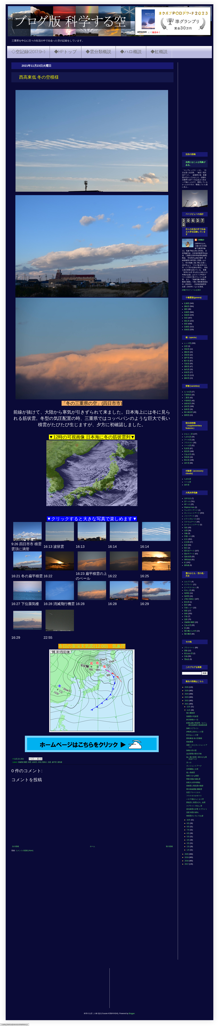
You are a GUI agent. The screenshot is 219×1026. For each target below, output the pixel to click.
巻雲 (186, 318)
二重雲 (186, 398)
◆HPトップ (65, 52)
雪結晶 (186, 659)
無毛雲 (186, 369)
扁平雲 (54, 762)
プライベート (189, 648)
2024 (187, 694)
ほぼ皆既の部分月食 (194, 754)
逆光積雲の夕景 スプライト (196, 809)
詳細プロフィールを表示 (191, 290)
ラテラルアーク (190, 522)
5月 (188, 837)
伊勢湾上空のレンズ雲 (194, 732)
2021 (187, 704)
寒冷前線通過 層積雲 (194, 789)
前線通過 (189, 742)
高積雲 (186, 330)
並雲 (186, 346)
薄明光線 (187, 560)
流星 (49, 762)
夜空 (186, 605)
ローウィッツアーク (192, 525)
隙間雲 (186, 415)
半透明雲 (187, 401)
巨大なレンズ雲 (192, 735)
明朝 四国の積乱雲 (193, 779)
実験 (186, 651)
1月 (188, 850)
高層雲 (186, 327)
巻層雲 (186, 312)
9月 (188, 823)
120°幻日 (187, 498)
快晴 (186, 614)
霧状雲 (186, 378)
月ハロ (188, 763)
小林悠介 (201, 240)
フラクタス (188, 443)
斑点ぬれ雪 (188, 653)
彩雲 (186, 545)
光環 (186, 531)
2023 (187, 697)
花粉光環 (187, 557)
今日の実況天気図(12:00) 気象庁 (91, 646)
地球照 (186, 596)
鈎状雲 (186, 372)
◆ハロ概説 (131, 52)
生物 (186, 656)
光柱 (186, 528)
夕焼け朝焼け (42, 762)
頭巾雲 (186, 463)
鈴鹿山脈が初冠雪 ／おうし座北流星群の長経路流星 (196, 724)
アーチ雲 (187, 440)
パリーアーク (189, 516)
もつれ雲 (187, 392)
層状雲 (186, 352)
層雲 (186, 309)
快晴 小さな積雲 (192, 776)
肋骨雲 (186, 409)
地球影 (186, 593)
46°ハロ (187, 504)
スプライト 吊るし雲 (194, 806)
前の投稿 (169, 846)
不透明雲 (187, 395)
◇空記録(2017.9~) (28, 52)
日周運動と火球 (192, 769)
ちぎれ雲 (187, 437)
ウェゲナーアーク (191, 510)
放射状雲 (187, 403)
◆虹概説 (159, 52)
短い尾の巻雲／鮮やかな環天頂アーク (196, 758)
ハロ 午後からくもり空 (195, 799)
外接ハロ (187, 536)
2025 (187, 691)
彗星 (186, 611)
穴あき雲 (187, 454)
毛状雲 (186, 364)
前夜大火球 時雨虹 (193, 782)
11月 (189, 710)
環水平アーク (189, 554)
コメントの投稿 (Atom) (24, 851)
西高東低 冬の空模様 (194, 738)
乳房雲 (186, 448)
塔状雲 (186, 349)
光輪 (186, 533)
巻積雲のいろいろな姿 (194, 816)
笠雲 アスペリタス (193, 792)
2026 (187, 687)
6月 (188, 833)
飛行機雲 (187, 634)
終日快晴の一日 (192, 720)
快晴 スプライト (192, 728)
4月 (188, 840)
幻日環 (186, 542)
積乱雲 (186, 321)
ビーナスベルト (190, 587)
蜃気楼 (59, 762)
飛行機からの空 (190, 631)
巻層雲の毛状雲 (192, 716)
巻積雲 (186, 315)
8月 (188, 827)
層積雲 (186, 306)
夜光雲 (186, 602)
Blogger (132, 1013)
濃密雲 (186, 366)
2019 (187, 857)
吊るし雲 (187, 590)
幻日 (186, 539)
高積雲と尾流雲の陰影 (194, 786)
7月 (188, 830)
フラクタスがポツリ (194, 796)
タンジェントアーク (192, 513)
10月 (189, 820)
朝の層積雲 (190, 713)
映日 (186, 548)
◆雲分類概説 (98, 52)
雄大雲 (186, 375)
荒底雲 (186, 457)
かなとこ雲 (188, 434)
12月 (189, 707)
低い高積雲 (190, 772)
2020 (187, 854)
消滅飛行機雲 (22, 762)
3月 (188, 843)
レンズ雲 (187, 343)
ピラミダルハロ (190, 519)
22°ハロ (187, 501)
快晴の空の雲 (191, 750)
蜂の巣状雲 (188, 412)
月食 (186, 616)
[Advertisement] (195, 105)
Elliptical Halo (189, 507)
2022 (187, 701)
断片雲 (186, 361)
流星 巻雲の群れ (192, 812)
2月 (188, 847)
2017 (187, 864)
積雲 (29, 762)
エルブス (187, 582)
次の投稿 (15, 846)
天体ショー (188, 608)
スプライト (188, 584)
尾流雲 (186, 451)
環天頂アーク (189, 551)
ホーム (92, 846)
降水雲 (186, 460)
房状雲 (186, 355)
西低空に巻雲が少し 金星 (195, 802)
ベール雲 (187, 445)
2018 (187, 861)
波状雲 (34, 762)
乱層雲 (186, 303)
